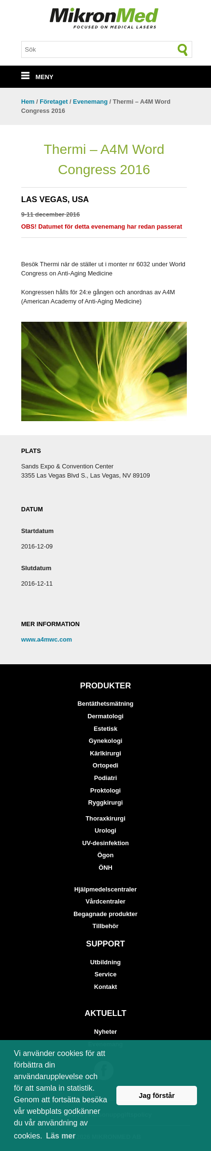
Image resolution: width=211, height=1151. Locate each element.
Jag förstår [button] (156, 1095)
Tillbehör (106, 926)
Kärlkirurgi (105, 753)
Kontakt (105, 986)
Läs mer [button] (60, 1136)
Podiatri (105, 777)
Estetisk (105, 728)
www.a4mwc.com (46, 639)
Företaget (54, 101)
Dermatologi (105, 716)
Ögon (105, 855)
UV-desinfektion (105, 843)
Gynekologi (106, 740)
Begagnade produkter (105, 914)
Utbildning (105, 962)
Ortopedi (105, 765)
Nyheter (105, 1031)
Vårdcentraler (105, 901)
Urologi (105, 830)
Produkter (105, 685)
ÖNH (105, 867)
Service (106, 974)
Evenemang (90, 101)
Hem (28, 101)
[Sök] (183, 49)
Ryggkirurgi (105, 802)
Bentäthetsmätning (106, 703)
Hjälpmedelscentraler (105, 889)
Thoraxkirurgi (105, 818)
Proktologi (105, 790)
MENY (37, 77)
